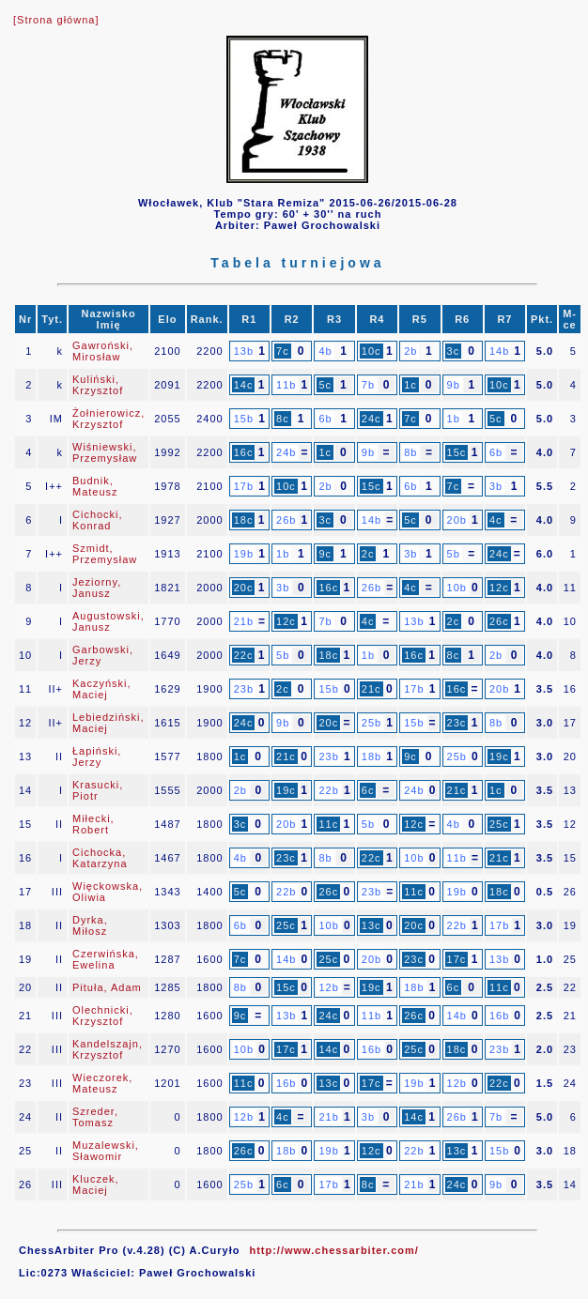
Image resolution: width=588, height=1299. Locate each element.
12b (328, 987)
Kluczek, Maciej (95, 1184)
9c (325, 553)
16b (499, 1015)
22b (328, 790)
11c (328, 824)
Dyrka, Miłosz (90, 925)
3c (453, 351)
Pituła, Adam (107, 987)
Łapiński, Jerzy (96, 756)
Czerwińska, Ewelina (105, 959)
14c (244, 384)
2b (410, 351)
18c (244, 520)
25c (499, 824)
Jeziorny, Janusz (96, 587)
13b (244, 351)
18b (371, 756)
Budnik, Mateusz (95, 486)
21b (244, 621)
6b (325, 418)
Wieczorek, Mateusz (102, 1083)
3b (496, 486)
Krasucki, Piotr (97, 790)
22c (244, 655)
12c (499, 587)
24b (286, 452)
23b (244, 689)
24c (371, 418)
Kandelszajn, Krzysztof (107, 1049)
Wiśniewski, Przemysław (104, 452)
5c (325, 384)
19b (244, 553)
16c (244, 452)
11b (286, 384)
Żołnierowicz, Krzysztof (108, 418)
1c (410, 384)
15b (244, 418)
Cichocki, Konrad (97, 520)
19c (499, 756)
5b (453, 553)
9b (453, 384)
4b (325, 351)
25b (371, 722)
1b (453, 418)
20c (244, 587)
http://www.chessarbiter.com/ (333, 1250)
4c (496, 520)
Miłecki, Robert (93, 824)
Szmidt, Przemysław (104, 554)
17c (457, 959)
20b (457, 520)
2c (368, 553)
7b (368, 384)
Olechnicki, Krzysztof (102, 1015)
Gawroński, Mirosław (102, 351)
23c (457, 722)
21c (371, 689)
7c (282, 351)
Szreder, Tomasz (95, 1117)
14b (499, 351)
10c (371, 351)
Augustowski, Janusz (108, 621)
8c (282, 418)
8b (410, 452)
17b (244, 486)
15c (457, 452)
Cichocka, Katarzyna (100, 858)
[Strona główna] (56, 19)
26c (499, 621)
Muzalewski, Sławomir (105, 1150)
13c (371, 925)
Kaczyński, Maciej (102, 689)
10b (457, 587)
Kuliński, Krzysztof (97, 385)
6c (368, 790)
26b (286, 520)
